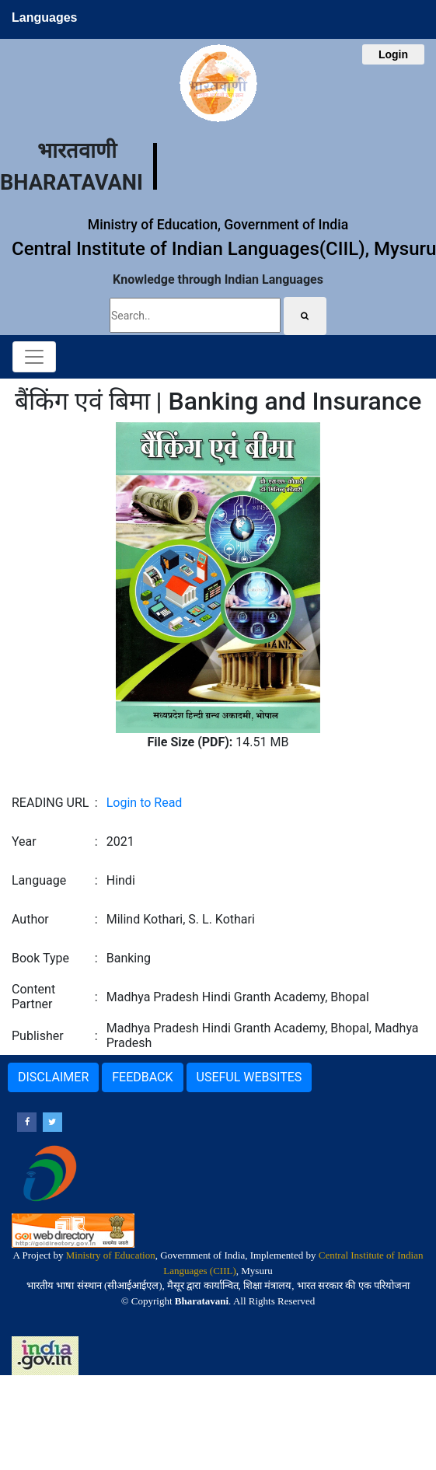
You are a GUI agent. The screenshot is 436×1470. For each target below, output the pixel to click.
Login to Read (144, 802)
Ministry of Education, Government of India (218, 224)
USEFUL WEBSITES (249, 1077)
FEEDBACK (142, 1077)
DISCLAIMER (53, 1077)
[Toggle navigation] (34, 356)
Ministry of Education (110, 1255)
